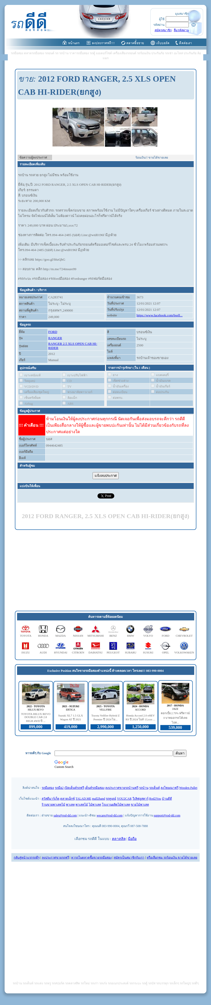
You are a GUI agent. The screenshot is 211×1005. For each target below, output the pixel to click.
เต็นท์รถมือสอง (94, 788)
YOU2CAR (124, 798)
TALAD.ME (83, 798)
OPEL (165, 652)
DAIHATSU (95, 652)
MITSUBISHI (95, 635)
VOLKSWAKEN (184, 652)
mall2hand (98, 798)
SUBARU (131, 652)
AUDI (43, 652)
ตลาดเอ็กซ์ (67, 798)
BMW (130, 635)
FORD (52, 332)
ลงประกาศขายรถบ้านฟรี (121, 788)
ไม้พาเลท (95, 804)
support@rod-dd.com (167, 815)
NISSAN (78, 635)
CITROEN (78, 652)
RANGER (55, 338)
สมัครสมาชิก (163, 30)
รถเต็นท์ (154, 788)
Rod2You (155, 798)
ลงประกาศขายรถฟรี (55, 857)
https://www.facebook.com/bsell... (160, 315)
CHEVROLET (184, 635)
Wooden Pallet (188, 788)
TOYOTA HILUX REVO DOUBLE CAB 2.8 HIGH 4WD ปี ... (35, 717)
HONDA (43, 635)
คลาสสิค (119, 839)
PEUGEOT (113, 652)
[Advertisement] (106, 570)
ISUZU (25, 652)
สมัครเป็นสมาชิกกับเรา (129, 857)
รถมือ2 (59, 788)
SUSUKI (148, 652)
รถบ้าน (143, 788)
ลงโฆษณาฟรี (169, 788)
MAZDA (60, 635)
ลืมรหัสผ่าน (181, 30)
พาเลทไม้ (82, 804)
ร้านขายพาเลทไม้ (53, 804)
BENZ (113, 635)
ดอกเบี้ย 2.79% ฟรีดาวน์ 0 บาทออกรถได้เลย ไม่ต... (175, 718)
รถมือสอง (48, 788)
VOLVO (148, 635)
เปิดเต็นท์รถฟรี (74, 788)
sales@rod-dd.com (65, 815)
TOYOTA (25, 635)
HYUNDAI (60, 652)
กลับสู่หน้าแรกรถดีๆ (27, 857)
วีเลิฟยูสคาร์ (140, 798)
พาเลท (70, 804)
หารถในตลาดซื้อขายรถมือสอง (91, 857)
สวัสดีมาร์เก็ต (50, 798)
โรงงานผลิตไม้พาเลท (116, 804)
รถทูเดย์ (111, 798)
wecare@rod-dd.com (109, 815)
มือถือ (132, 839)
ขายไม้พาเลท (140, 804)
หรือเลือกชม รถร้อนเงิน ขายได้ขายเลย (172, 857)
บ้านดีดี (167, 798)
